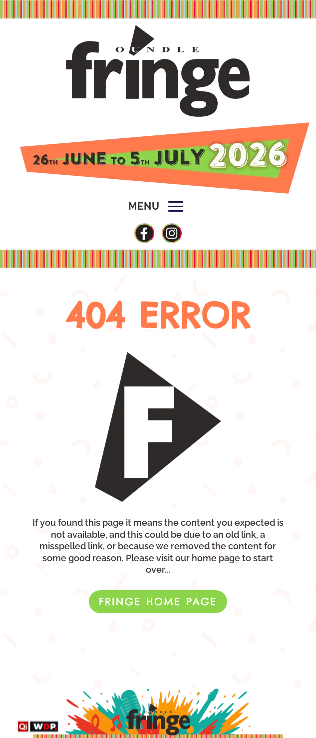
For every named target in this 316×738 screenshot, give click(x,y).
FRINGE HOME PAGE (158, 601)
